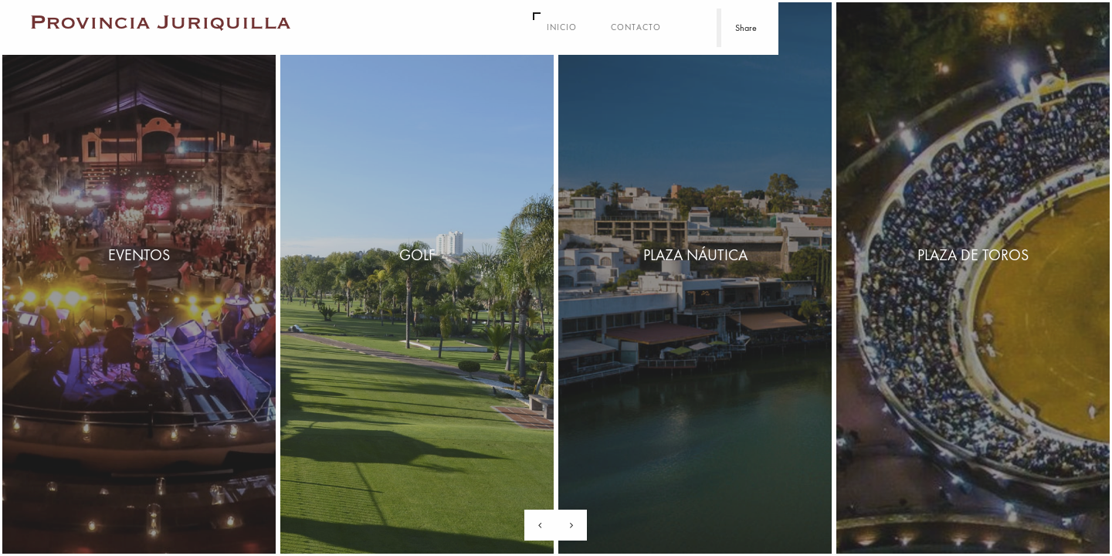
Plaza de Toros (973, 255)
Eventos (139, 255)
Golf (417, 255)
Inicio (562, 27)
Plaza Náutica (695, 255)
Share (746, 28)
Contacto (636, 27)
